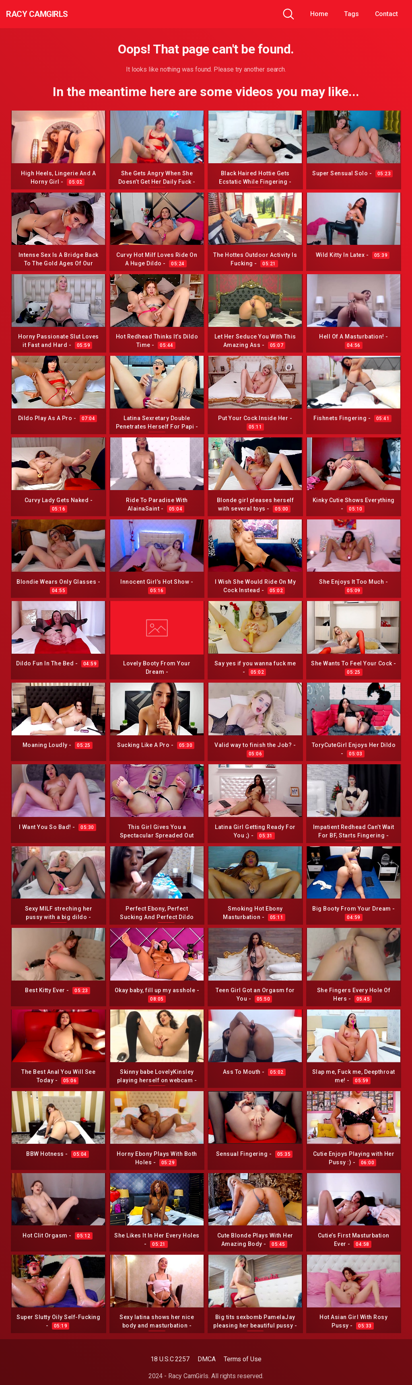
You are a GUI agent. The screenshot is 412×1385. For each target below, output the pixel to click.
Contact (386, 14)
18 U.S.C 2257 (170, 1359)
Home (319, 14)
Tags (351, 14)
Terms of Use (243, 1359)
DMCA (207, 1359)
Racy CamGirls (49, 14)
